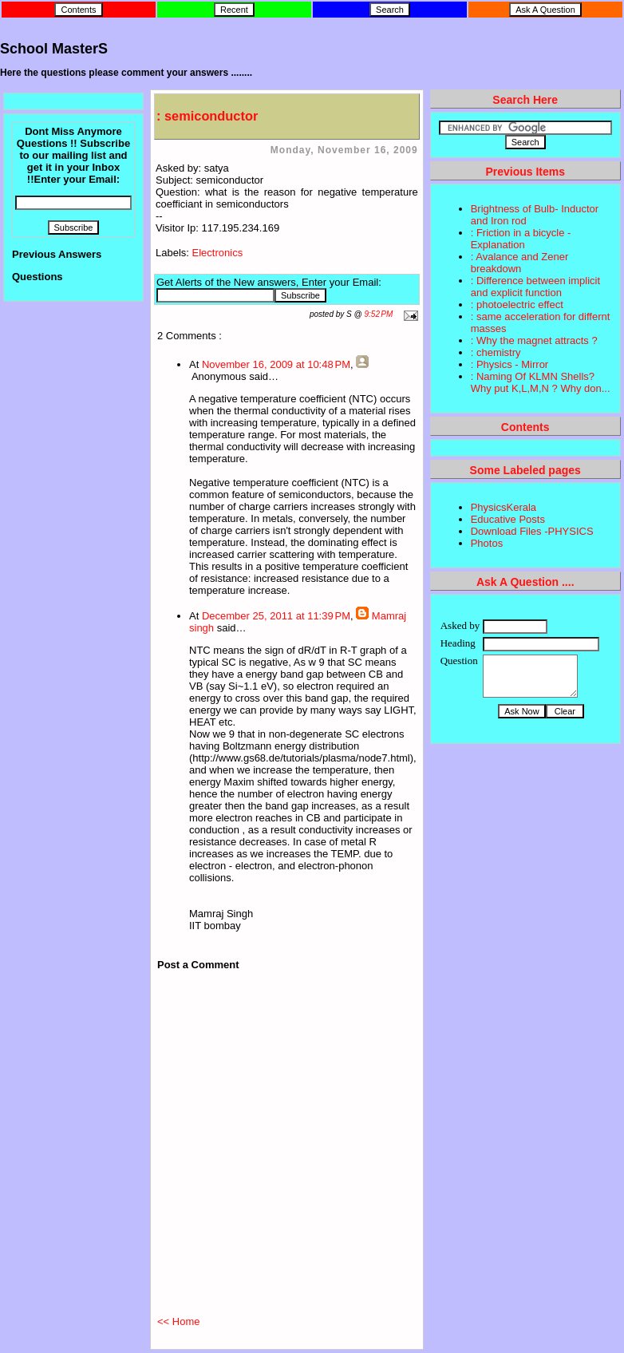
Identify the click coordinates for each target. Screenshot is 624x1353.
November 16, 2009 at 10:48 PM (276, 364)
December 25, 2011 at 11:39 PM (276, 616)
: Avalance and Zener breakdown (520, 263)
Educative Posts (508, 519)
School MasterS (54, 49)
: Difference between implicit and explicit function (535, 287)
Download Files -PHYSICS (532, 531)
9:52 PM (379, 314)
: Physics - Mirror (510, 364)
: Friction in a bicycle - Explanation (521, 239)
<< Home (178, 1321)
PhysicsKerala (503, 507)
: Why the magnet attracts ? (534, 340)
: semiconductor (207, 116)
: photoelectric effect (517, 305)
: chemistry (496, 352)
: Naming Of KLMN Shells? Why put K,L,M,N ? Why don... (540, 382)
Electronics (217, 253)
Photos (487, 543)
